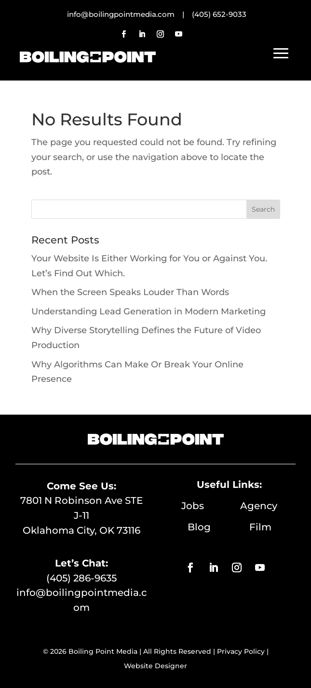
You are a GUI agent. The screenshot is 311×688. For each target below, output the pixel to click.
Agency (258, 506)
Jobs (210, 506)
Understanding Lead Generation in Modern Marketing (148, 311)
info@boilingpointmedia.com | (129, 14)
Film (260, 527)
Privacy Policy (241, 651)
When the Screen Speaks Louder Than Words (130, 292)
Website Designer (155, 665)
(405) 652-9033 (219, 14)
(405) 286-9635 (81, 578)
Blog (218, 527)
